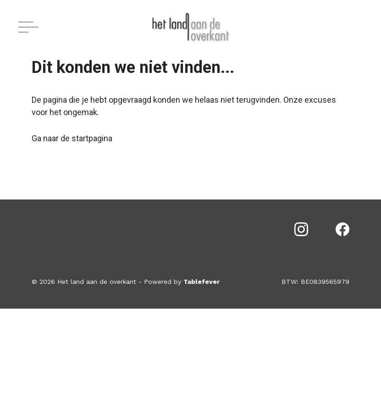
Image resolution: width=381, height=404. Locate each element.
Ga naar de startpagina (72, 138)
